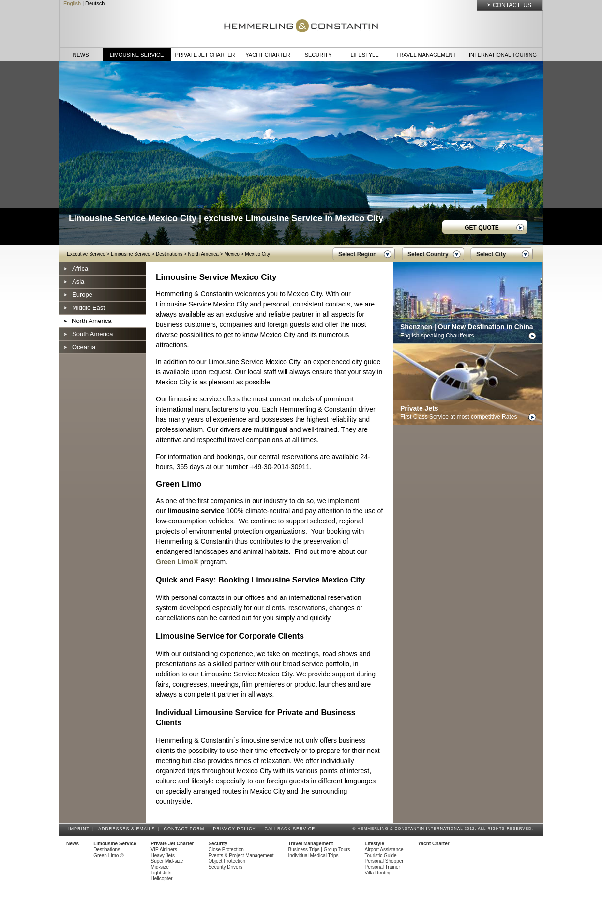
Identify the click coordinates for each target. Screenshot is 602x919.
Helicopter (162, 878)
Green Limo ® (108, 855)
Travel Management (426, 55)
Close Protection (225, 849)
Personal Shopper (384, 861)
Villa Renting (378, 872)
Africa (80, 268)
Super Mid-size (167, 861)
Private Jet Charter (205, 55)
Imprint (80, 829)
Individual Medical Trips (313, 855)
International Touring (503, 55)
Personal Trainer (382, 867)
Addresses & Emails (128, 829)
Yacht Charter (267, 55)
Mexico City (257, 254)
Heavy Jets (163, 855)
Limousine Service (137, 55)
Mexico (232, 254)
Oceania (83, 347)
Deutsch (95, 3)
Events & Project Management (240, 855)
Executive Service (86, 254)
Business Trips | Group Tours (319, 849)
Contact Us (512, 5)
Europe (82, 294)
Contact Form (186, 829)
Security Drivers (225, 867)
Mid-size (160, 867)
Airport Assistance (384, 849)
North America (203, 254)
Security (318, 55)
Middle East (88, 307)
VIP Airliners (164, 849)
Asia (78, 281)
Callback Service (291, 829)
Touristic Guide (381, 855)
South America (92, 333)
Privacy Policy (236, 829)
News (81, 55)
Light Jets (161, 872)
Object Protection (226, 861)
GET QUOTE (482, 227)
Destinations (169, 254)
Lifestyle (364, 55)
